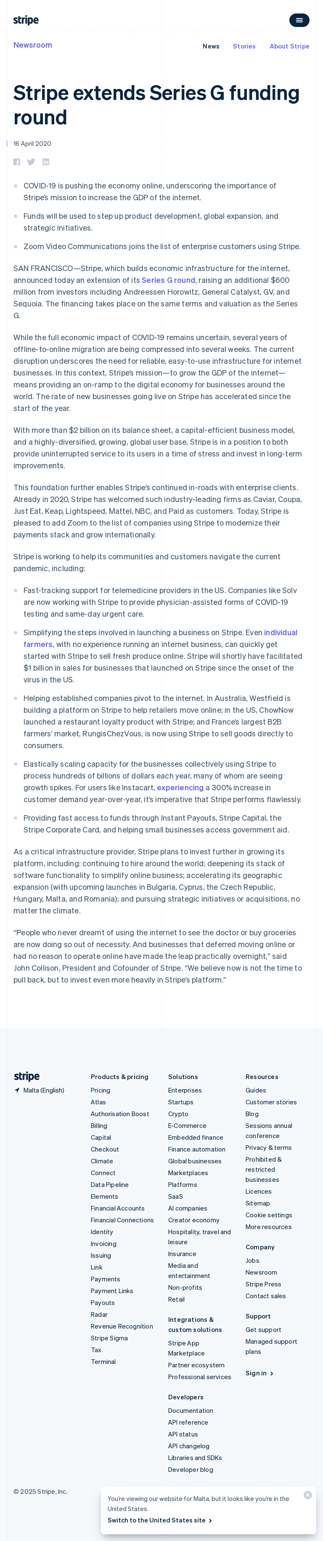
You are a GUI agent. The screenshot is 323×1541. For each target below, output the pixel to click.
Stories (244, 46)
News (211, 46)
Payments (106, 1279)
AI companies (187, 1208)
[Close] (306, 1497)
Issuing (101, 1255)
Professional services (199, 1376)
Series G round (168, 280)
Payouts (103, 1302)
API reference (188, 1422)
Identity (102, 1231)
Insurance (182, 1253)
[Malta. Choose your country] (38, 1090)
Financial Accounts (118, 1208)
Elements (105, 1196)
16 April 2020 (32, 143)
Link (97, 1267)
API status (183, 1434)
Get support (263, 1329)
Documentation (191, 1410)
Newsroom (32, 44)
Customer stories (271, 1102)
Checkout (105, 1149)
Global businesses (195, 1161)
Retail (176, 1299)
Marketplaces (188, 1172)
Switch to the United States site (160, 1520)
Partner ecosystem (196, 1365)
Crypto (178, 1113)
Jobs (252, 1260)
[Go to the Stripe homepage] (23, 1076)
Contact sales (266, 1295)
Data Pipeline (110, 1184)
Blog (252, 1113)
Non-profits (185, 1287)
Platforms (182, 1184)
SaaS (175, 1196)
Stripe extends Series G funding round (156, 104)
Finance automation (197, 1149)
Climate (102, 1161)
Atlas (98, 1102)
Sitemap (258, 1203)
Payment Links (112, 1290)
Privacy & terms (269, 1147)
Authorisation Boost (120, 1113)
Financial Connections (122, 1220)
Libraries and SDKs (195, 1457)
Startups (181, 1102)
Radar (99, 1314)
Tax (96, 1349)
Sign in (260, 1373)
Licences (259, 1191)
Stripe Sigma (109, 1338)
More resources (269, 1226)
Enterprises (185, 1090)
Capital (101, 1137)
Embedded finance (195, 1137)
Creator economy (194, 1220)
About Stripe (290, 46)
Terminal (103, 1361)
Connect (103, 1172)
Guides (256, 1090)
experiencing (180, 787)
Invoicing (103, 1243)
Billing (99, 1125)
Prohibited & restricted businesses (264, 1169)
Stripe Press (263, 1284)
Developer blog (190, 1469)
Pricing (100, 1090)
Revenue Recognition (122, 1326)
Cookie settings (269, 1215)
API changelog (189, 1446)
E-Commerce (187, 1125)
